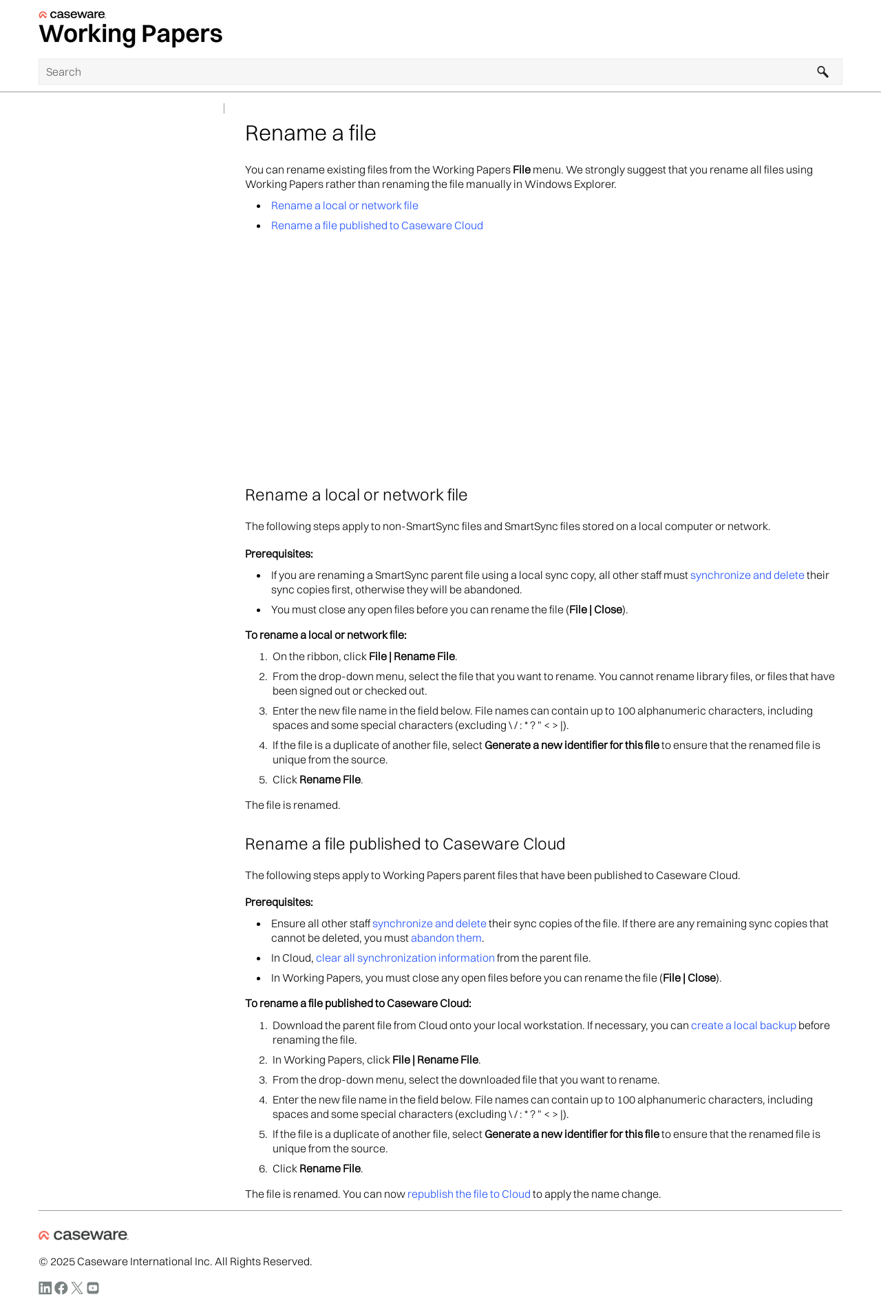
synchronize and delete (747, 575)
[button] (823, 72)
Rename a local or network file (344, 205)
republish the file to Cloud (469, 1194)
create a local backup (743, 1025)
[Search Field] (440, 72)
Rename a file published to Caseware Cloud (377, 225)
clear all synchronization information (405, 957)
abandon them (446, 937)
